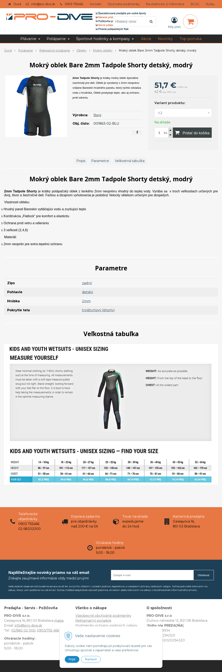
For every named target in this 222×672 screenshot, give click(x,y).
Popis (80, 161)
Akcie (146, 39)
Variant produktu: (169, 103)
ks (165, 133)
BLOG (195, 4)
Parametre (100, 161)
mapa (59, 621)
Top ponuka (190, 39)
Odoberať (203, 575)
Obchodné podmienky (124, 4)
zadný (87, 283)
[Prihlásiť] (174, 22)
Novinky (165, 39)
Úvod (17, 4)
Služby (210, 4)
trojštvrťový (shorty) (98, 310)
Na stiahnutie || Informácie (165, 4)
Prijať (72, 659)
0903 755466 (74, 4)
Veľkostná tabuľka (130, 161)
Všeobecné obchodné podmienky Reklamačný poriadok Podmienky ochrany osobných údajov (106, 620)
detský (87, 292)
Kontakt (95, 4)
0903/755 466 (48, 630)
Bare (97, 115)
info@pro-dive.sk (43, 4)
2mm (86, 301)
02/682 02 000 (23, 630)
